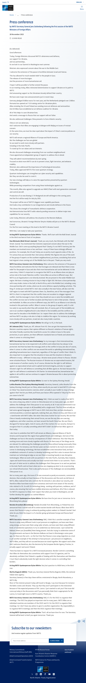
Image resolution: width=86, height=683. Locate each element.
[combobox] (80, 2)
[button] (80, 2)
